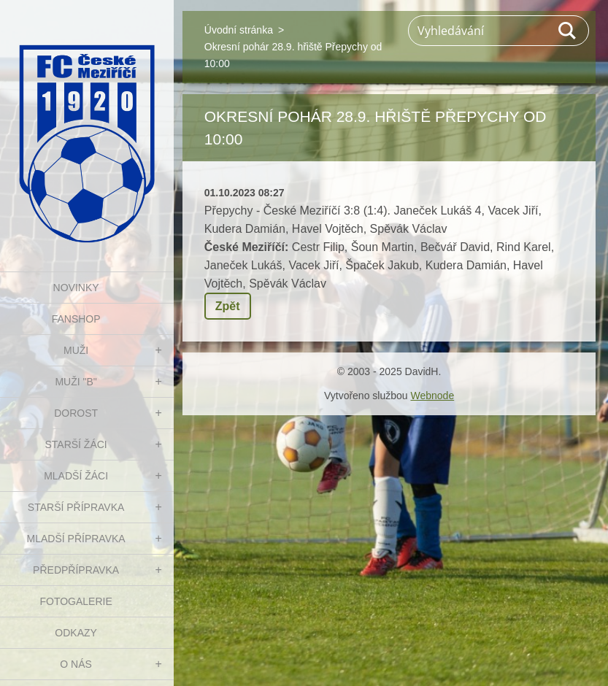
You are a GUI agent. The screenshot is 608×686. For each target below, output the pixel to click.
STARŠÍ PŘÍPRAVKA (76, 507)
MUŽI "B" (75, 382)
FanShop (76, 319)
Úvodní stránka (238, 30)
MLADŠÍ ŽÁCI (76, 476)
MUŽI (76, 350)
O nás (76, 664)
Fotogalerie (75, 601)
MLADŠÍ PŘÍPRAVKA (76, 538)
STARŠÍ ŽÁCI (76, 444)
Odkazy (76, 633)
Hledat (567, 31)
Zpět (227, 306)
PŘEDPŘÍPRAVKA (76, 570)
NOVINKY (76, 287)
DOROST (76, 413)
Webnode (432, 395)
